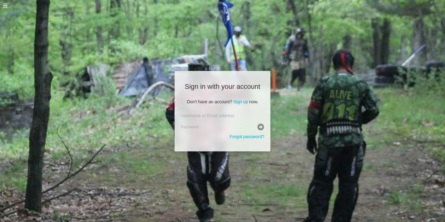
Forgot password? (247, 136)
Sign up (240, 101)
